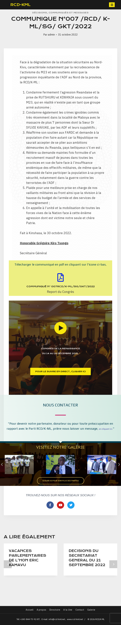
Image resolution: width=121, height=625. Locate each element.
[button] (60, 371)
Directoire (54, 609)
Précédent (8, 567)
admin (51, 34)
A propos (41, 609)
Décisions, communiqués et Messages (60, 12)
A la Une (67, 609)
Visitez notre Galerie (60, 447)
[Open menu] (112, 4)
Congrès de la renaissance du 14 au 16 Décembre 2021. (60, 350)
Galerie (91, 609)
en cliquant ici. (106, 428)
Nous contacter (60, 404)
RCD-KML (20, 5)
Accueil (30, 609)
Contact (79, 609)
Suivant (113, 567)
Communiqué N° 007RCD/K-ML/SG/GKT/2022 (60, 286)
